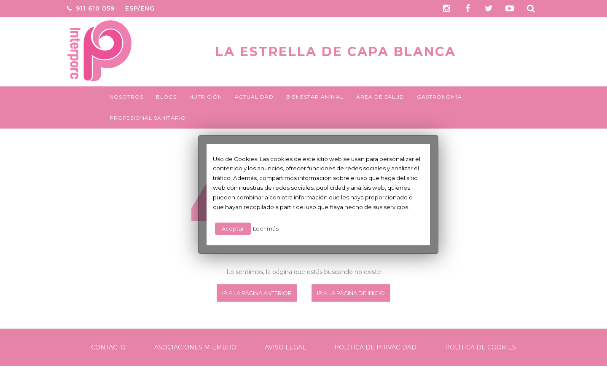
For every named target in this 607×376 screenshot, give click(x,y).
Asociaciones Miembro (195, 347)
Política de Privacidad (375, 347)
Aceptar (233, 228)
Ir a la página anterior (257, 293)
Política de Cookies (480, 347)
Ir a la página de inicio (351, 293)
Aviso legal (285, 347)
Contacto (108, 347)
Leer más (266, 228)
